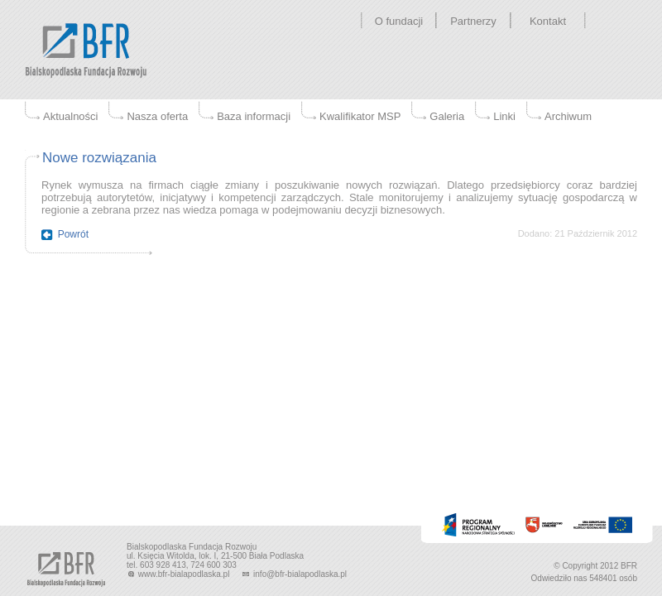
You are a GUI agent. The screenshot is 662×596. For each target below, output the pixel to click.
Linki (504, 116)
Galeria (446, 116)
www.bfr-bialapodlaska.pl (179, 574)
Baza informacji (253, 116)
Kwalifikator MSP (360, 116)
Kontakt (548, 21)
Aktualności (70, 116)
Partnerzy (473, 21)
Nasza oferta (157, 116)
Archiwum (568, 116)
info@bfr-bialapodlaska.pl (294, 574)
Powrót (73, 234)
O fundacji (399, 21)
